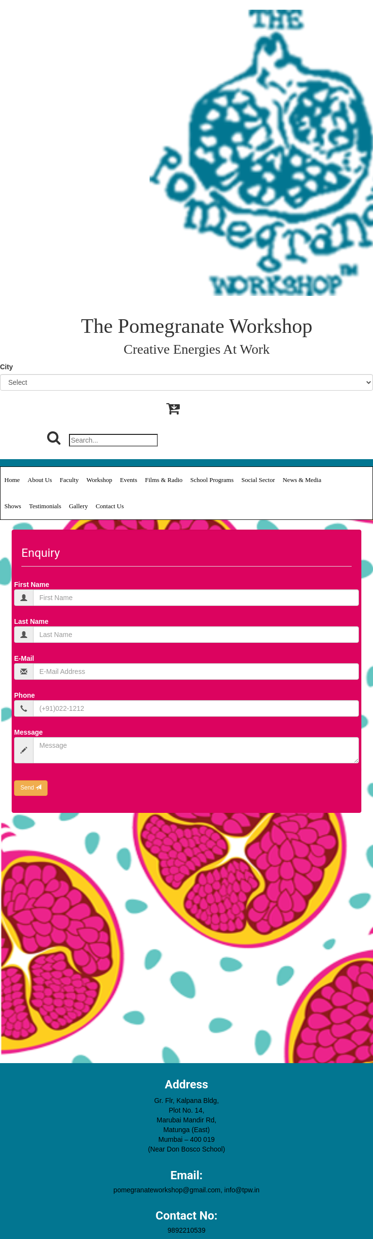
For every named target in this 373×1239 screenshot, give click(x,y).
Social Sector (258, 479)
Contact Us (110, 506)
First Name (31, 584)
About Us (40, 479)
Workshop (99, 479)
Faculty (69, 479)
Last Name (31, 621)
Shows (12, 506)
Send (30, 787)
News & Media (302, 479)
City (6, 367)
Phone (24, 695)
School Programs (212, 479)
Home (12, 479)
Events (128, 479)
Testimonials (45, 506)
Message (28, 732)
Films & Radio (164, 479)
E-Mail (24, 658)
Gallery (78, 506)
